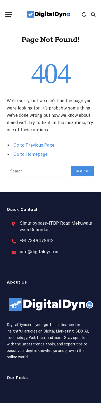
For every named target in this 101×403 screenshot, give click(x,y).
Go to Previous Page (33, 145)
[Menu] (8, 14)
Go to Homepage (30, 154)
